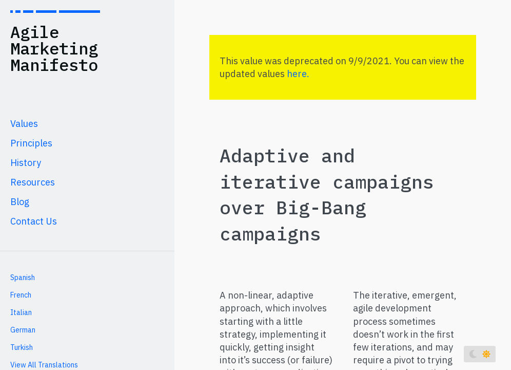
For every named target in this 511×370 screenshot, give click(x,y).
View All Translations (44, 364)
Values (24, 124)
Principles (31, 143)
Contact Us (33, 221)
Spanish (22, 277)
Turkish (21, 347)
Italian (21, 312)
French (20, 295)
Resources (32, 182)
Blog (19, 202)
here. (298, 74)
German (22, 330)
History (25, 163)
